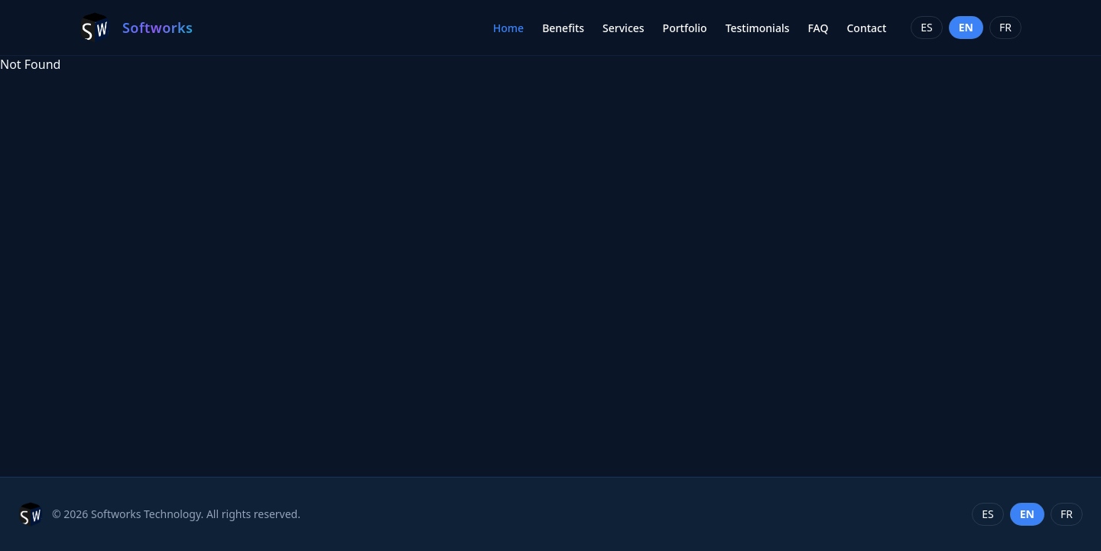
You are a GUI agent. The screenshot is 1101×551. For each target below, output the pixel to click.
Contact (866, 28)
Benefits (563, 28)
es (926, 27)
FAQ (817, 28)
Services (623, 28)
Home (508, 28)
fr (1005, 27)
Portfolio (685, 28)
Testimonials (758, 28)
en (966, 27)
